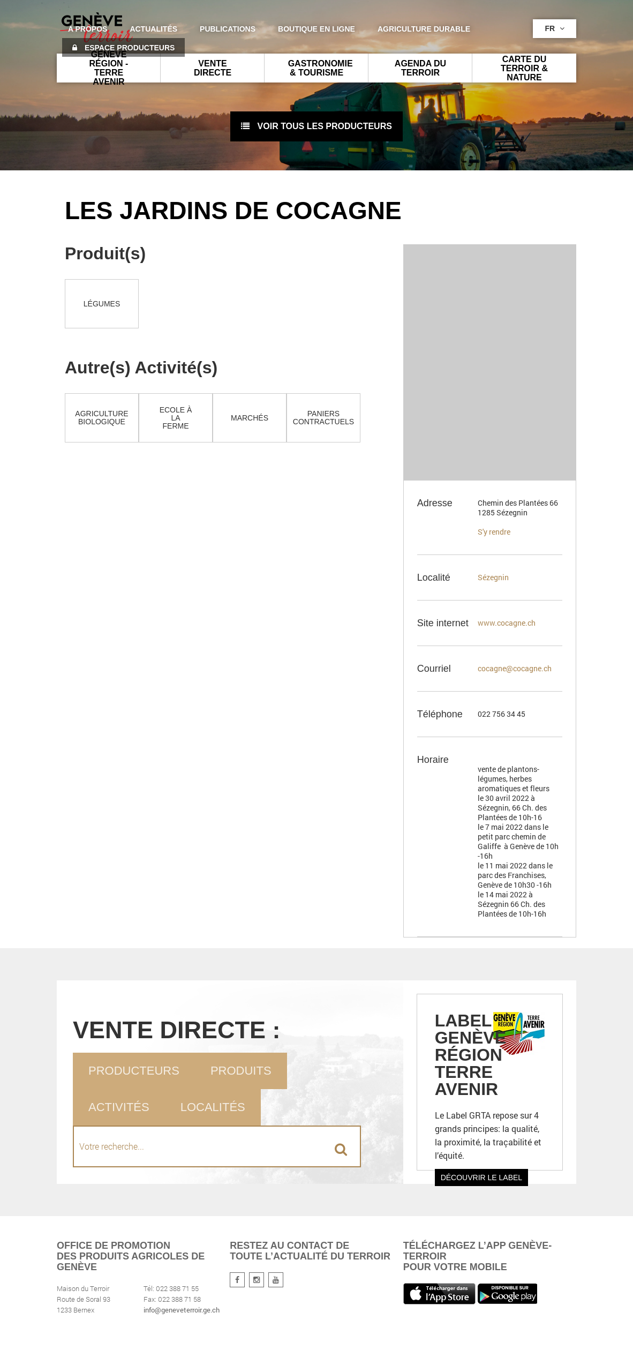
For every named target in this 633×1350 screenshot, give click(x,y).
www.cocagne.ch (507, 623)
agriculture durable (424, 29)
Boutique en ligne (316, 29)
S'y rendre (494, 532)
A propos (87, 29)
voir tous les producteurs (316, 126)
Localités (212, 1107)
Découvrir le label (482, 1177)
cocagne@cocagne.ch (515, 668)
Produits (241, 1070)
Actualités (153, 29)
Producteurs (133, 1070)
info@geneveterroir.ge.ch (182, 1310)
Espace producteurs (123, 47)
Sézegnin (493, 577)
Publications (227, 29)
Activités (118, 1107)
